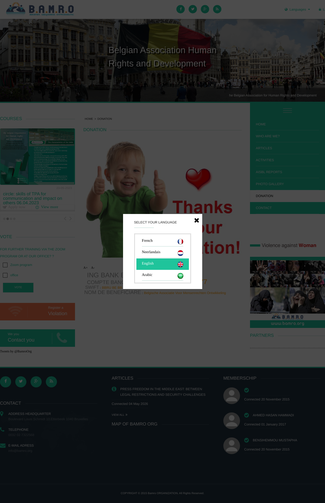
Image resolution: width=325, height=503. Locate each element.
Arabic (162, 276)
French (162, 242)
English (162, 264)
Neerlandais (162, 253)
